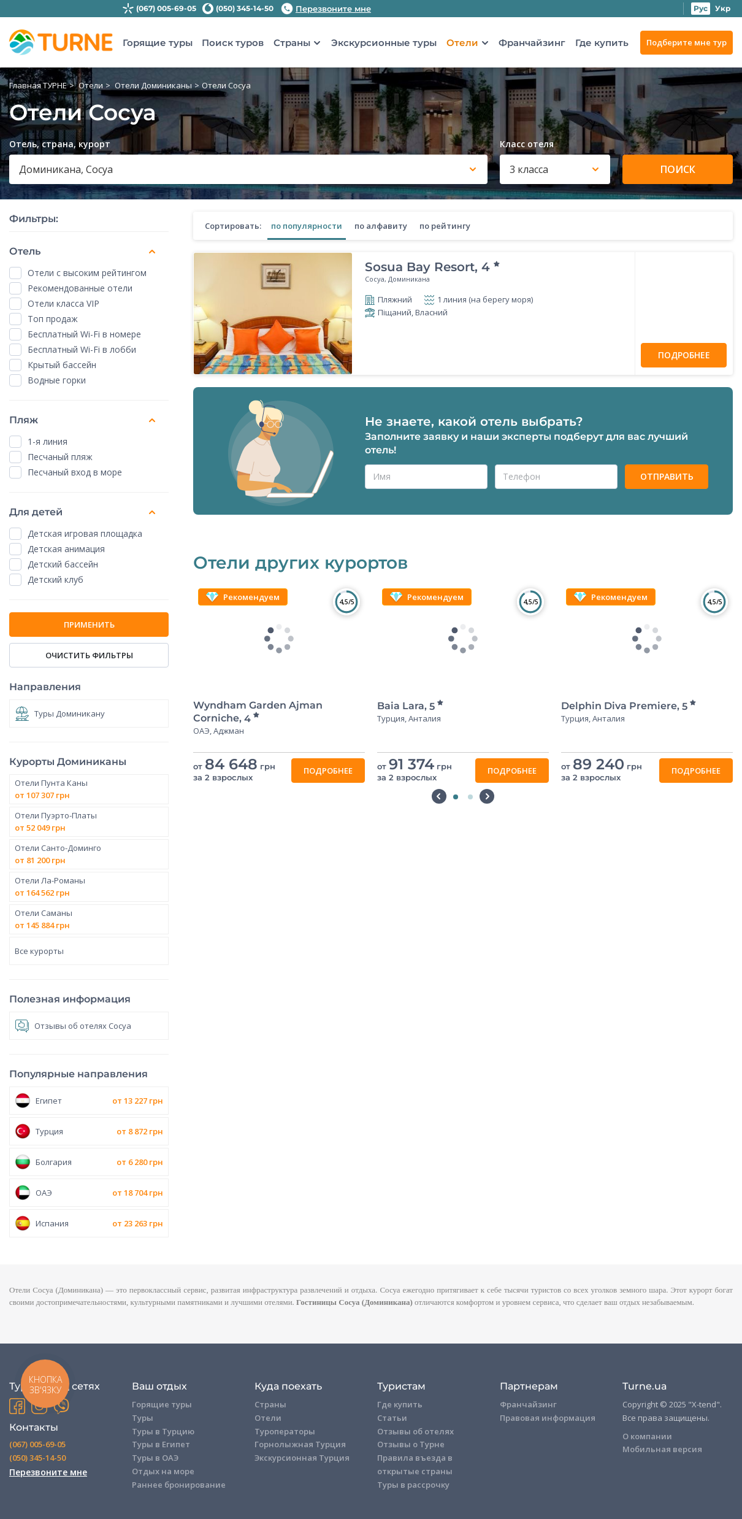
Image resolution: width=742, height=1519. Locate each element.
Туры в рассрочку (413, 1484)
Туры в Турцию (163, 1431)
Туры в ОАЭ (155, 1457)
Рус (701, 8)
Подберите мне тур (686, 42)
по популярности (306, 225)
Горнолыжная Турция (300, 1444)
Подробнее (684, 355)
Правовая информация (547, 1417)
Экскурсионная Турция (302, 1457)
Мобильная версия (662, 1449)
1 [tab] (455, 797)
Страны (291, 43)
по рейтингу (444, 225)
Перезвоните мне (326, 8)
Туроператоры (284, 1431)
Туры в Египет (161, 1444)
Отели (462, 43)
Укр (722, 8)
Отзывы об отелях (415, 1431)
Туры (142, 1417)
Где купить (602, 42)
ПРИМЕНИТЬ (89, 624)
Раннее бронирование (179, 1484)
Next (487, 796)
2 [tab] (470, 797)
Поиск (677, 169)
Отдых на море (163, 1471)
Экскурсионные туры (384, 42)
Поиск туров (233, 42)
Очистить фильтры (89, 655)
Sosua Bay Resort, (433, 267)
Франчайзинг (532, 42)
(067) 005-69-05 (166, 8)
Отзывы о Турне (411, 1444)
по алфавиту (380, 225)
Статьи (392, 1417)
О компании (647, 1436)
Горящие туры (158, 42)
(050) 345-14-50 (244, 8)
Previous (439, 796)
